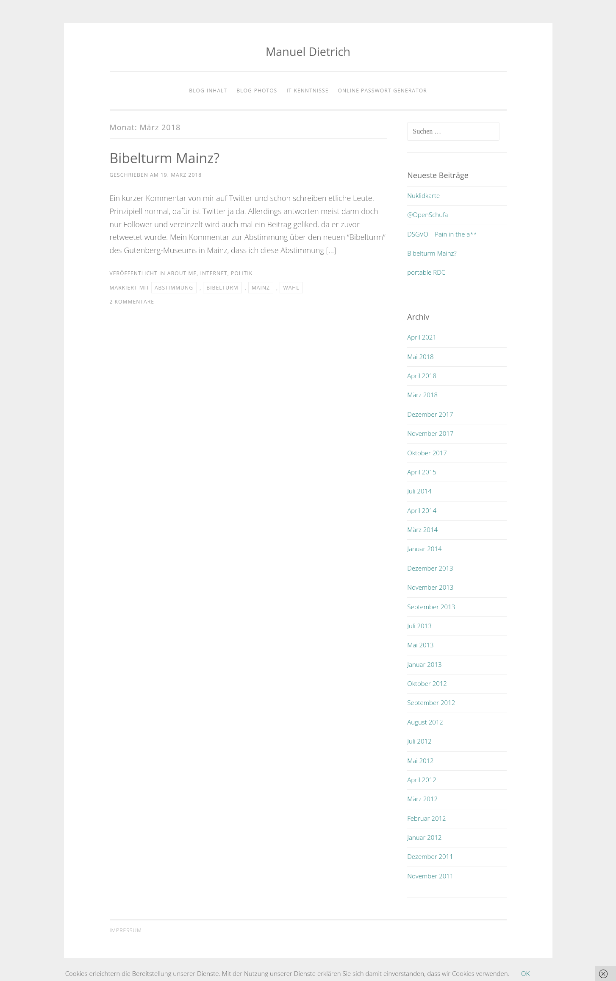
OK (525, 973)
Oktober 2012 (427, 683)
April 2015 (421, 472)
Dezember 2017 (430, 414)
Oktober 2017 (427, 453)
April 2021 (421, 337)
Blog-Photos (256, 90)
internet (213, 273)
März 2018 (422, 394)
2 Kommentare (132, 301)
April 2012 (421, 779)
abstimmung (174, 287)
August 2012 (425, 722)
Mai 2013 (420, 645)
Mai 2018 (420, 356)
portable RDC (426, 272)
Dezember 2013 (430, 568)
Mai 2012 (420, 760)
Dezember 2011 (430, 856)
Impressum (126, 930)
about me (182, 273)
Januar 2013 (424, 664)
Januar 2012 (424, 837)
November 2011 (430, 876)
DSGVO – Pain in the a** (442, 234)
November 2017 (430, 433)
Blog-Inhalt (208, 90)
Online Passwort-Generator (382, 90)
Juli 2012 (419, 741)
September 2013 (431, 606)
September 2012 (431, 702)
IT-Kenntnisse (307, 90)
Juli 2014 (419, 491)
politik (242, 273)
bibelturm (222, 287)
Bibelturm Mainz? (165, 158)
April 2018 (421, 375)
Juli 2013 (419, 625)
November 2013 (430, 587)
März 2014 (422, 529)
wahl (291, 287)
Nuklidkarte (423, 195)
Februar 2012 (426, 818)
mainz (261, 287)
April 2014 (421, 510)
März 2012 (422, 798)
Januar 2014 (424, 548)
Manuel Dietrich (308, 51)
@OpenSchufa (427, 214)
